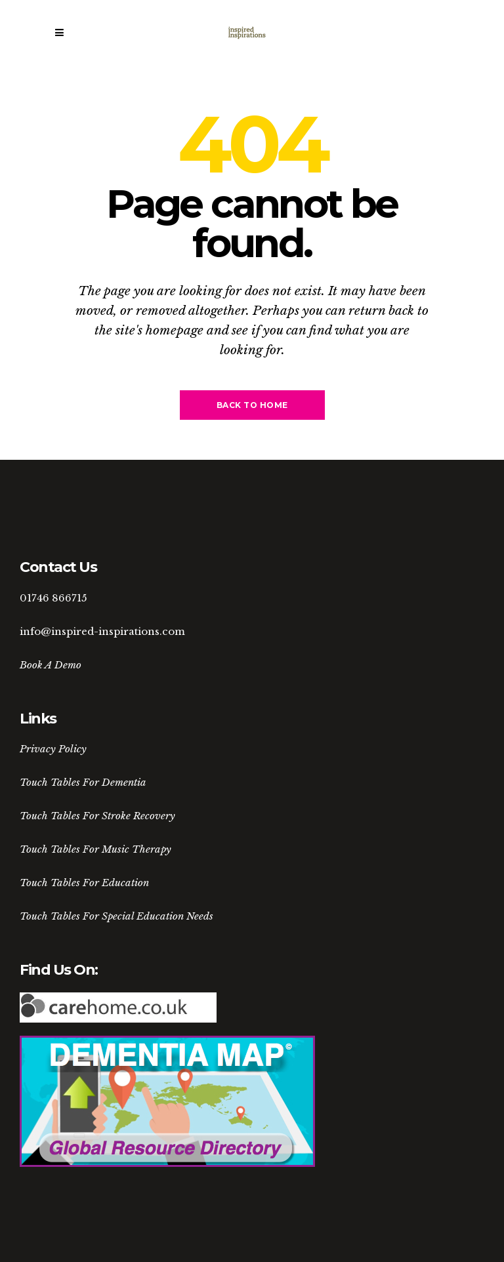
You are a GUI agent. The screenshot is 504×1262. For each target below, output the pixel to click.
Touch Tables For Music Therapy (95, 849)
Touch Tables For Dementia (83, 782)
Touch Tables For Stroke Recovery (97, 815)
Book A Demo (50, 665)
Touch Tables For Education (84, 882)
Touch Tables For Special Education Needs (116, 916)
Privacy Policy (53, 749)
